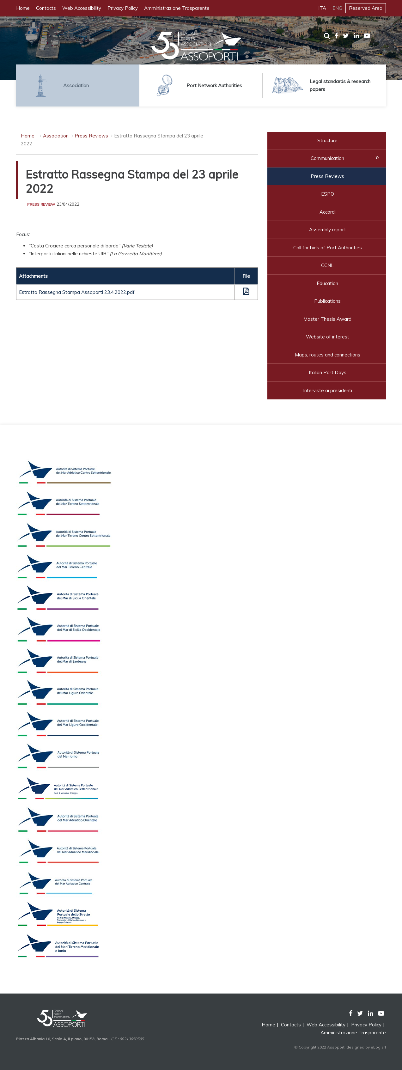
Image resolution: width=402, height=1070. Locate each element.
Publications (327, 301)
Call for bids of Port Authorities (327, 248)
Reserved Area (365, 8)
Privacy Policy (122, 8)
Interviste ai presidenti (327, 390)
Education (327, 283)
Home (23, 8)
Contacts (46, 8)
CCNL (327, 265)
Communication (327, 158)
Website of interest (327, 337)
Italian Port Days (327, 372)
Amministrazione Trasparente (177, 8)
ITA (322, 8)
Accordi (328, 212)
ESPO (327, 194)
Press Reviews (91, 136)
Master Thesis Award (327, 319)
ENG (337, 8)
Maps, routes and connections (327, 355)
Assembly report (327, 230)
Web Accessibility (81, 8)
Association (56, 136)
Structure (327, 140)
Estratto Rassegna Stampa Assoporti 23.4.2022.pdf (77, 292)
